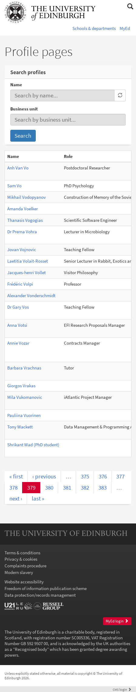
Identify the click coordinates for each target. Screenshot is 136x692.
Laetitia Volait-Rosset (27, 261)
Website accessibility (24, 582)
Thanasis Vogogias (25, 220)
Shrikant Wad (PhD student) (33, 445)
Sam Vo (14, 186)
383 (102, 487)
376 (103, 476)
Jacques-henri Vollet (26, 272)
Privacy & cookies (21, 559)
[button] (130, 6)
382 (85, 487)
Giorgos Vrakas (21, 386)
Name (16, 84)
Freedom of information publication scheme (46, 588)
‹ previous (44, 476)
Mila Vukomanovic (24, 397)
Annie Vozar (18, 343)
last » (38, 498)
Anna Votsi (17, 325)
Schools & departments (94, 28)
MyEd (125, 28)
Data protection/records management (40, 595)
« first (16, 476)
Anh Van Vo (17, 168)
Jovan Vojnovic (21, 249)
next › (15, 498)
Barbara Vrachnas (24, 368)
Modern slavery (19, 572)
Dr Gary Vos (18, 307)
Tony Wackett (20, 427)
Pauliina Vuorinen (24, 415)
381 (67, 487)
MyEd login (117, 621)
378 (13, 487)
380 (49, 487)
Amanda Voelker (22, 209)
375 (85, 476)
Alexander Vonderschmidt (31, 295)
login (122, 689)
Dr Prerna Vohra (22, 231)
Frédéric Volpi (20, 284)
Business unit (24, 109)
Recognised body (31, 649)
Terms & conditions (22, 553)
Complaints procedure (25, 566)
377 (120, 476)
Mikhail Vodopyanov (26, 197)
